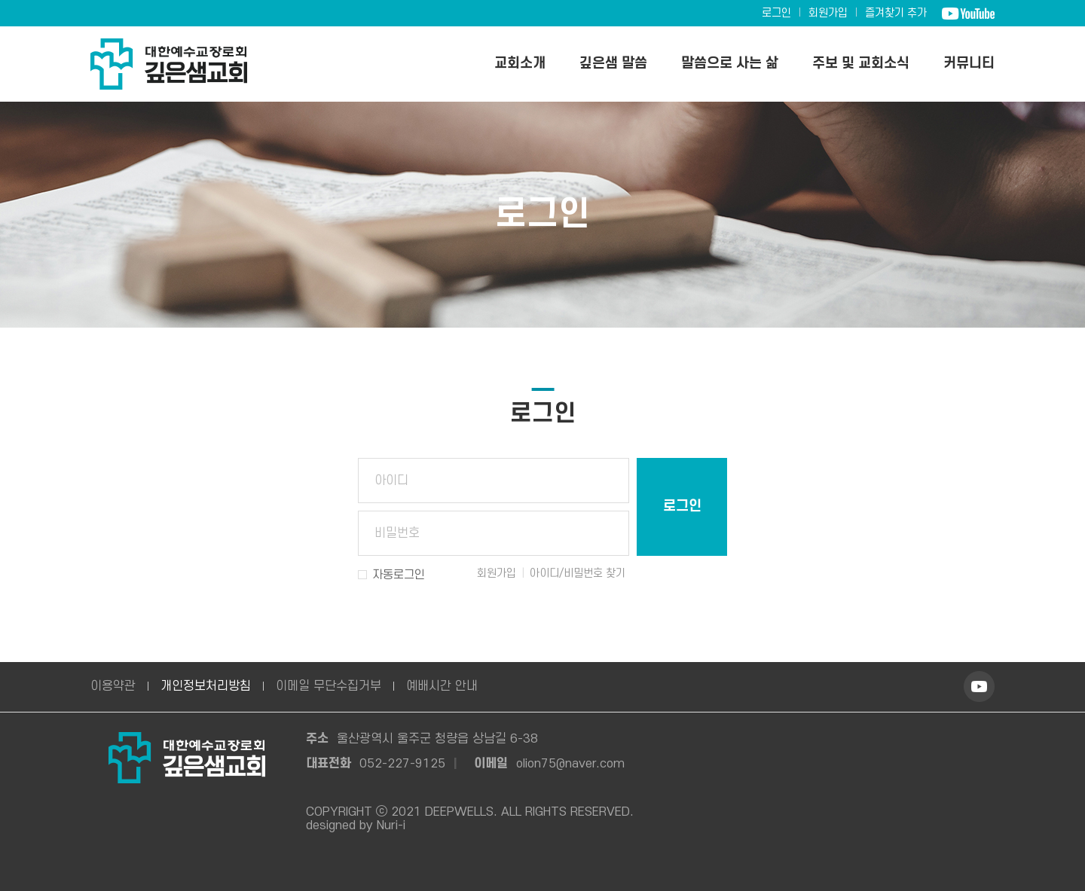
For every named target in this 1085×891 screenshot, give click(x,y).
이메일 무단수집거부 (328, 686)
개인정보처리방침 (205, 686)
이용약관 (113, 686)
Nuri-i (391, 825)
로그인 (776, 13)
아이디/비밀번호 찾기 (577, 573)
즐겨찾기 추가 (896, 13)
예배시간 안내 (442, 686)
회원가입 (828, 13)
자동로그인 (398, 574)
